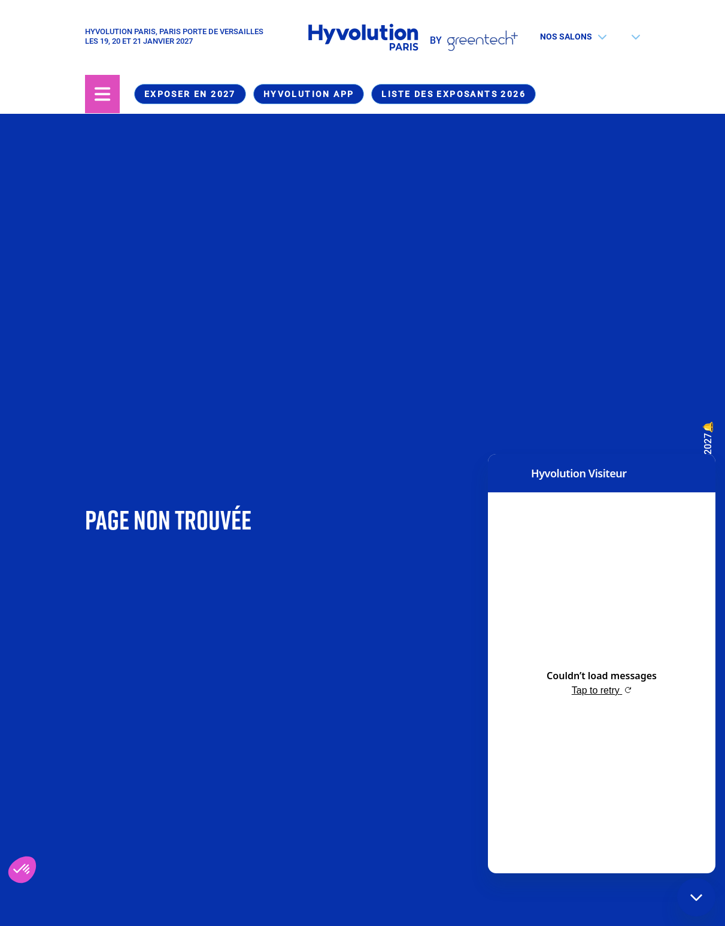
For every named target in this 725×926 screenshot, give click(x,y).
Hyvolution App (308, 94)
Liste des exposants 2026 (453, 94)
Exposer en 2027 (190, 94)
